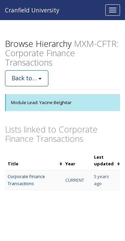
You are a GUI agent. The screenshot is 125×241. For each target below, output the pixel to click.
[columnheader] (34, 160)
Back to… (27, 78)
